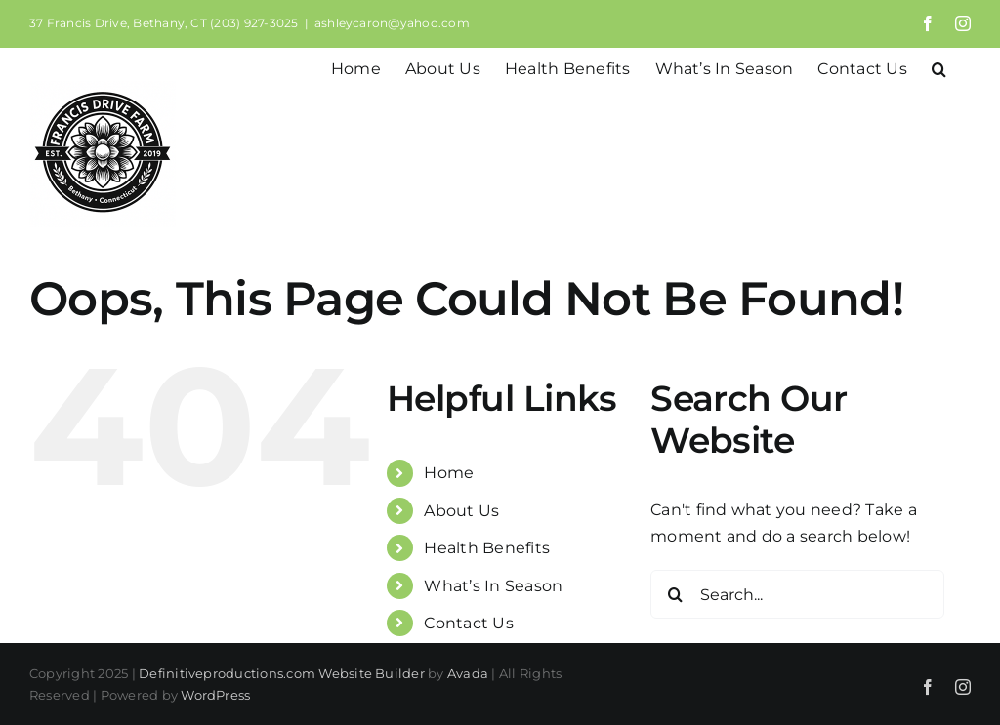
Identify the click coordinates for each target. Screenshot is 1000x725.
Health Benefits (487, 548)
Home (449, 472)
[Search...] (797, 594)
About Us (461, 511)
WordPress (215, 695)
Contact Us (468, 623)
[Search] (674, 594)
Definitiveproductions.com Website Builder (282, 673)
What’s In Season (493, 586)
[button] (939, 67)
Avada (467, 673)
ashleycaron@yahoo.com (392, 23)
